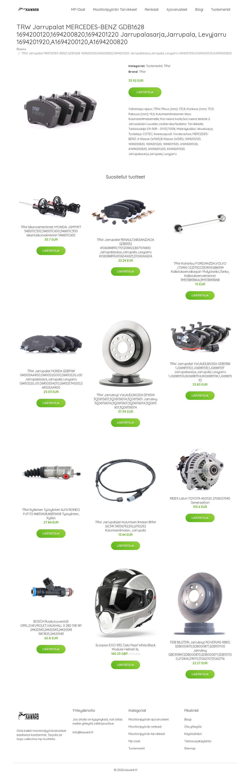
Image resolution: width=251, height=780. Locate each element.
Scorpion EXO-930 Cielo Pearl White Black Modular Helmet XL (125, 651)
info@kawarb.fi (83, 735)
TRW (167, 69)
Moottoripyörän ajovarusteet (148, 723)
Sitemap (190, 752)
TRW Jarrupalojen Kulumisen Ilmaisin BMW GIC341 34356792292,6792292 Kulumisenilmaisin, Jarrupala (125, 529)
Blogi (199, 11)
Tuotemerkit (220, 11)
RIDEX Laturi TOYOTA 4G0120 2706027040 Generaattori (200, 504)
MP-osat (78, 11)
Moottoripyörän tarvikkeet (115, 11)
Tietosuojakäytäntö (197, 744)
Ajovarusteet (176, 11)
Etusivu (21, 52)
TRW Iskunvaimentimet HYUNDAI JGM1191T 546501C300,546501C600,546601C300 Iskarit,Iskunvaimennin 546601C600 (51, 234)
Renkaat (152, 11)
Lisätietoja (144, 95)
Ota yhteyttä (192, 730)
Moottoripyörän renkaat (145, 730)
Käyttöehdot (193, 737)
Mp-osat (134, 744)
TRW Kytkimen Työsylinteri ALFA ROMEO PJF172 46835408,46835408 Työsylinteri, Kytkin (51, 517)
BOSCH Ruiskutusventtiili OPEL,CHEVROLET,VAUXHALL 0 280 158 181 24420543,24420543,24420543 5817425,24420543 (51, 631)
